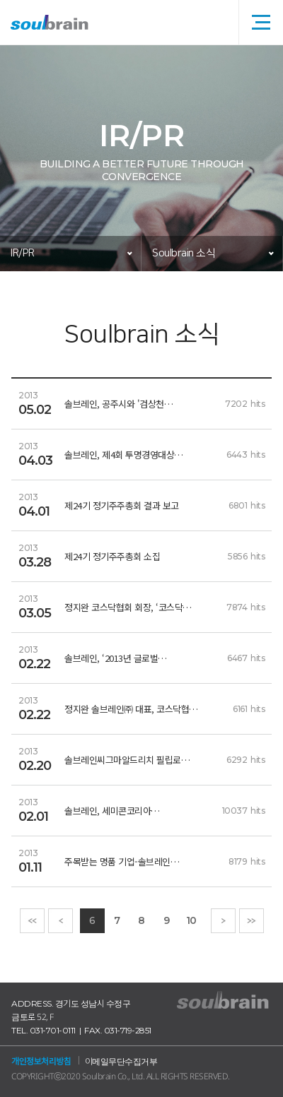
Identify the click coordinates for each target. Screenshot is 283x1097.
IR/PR (23, 253)
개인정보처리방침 (41, 1061)
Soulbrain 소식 (183, 253)
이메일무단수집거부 (121, 1061)
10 (191, 920)
